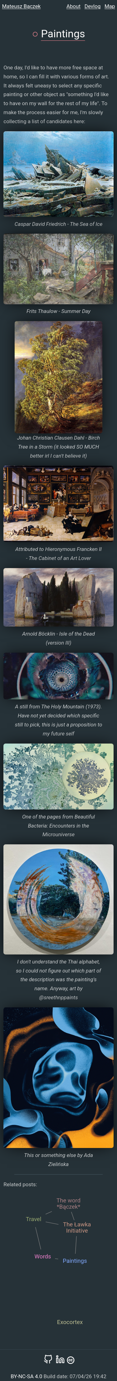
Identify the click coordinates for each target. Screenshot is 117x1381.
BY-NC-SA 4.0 (27, 1376)
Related (12, 1184)
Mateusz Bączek (21, 6)
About (73, 6)
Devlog (93, 6)
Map (110, 6)
